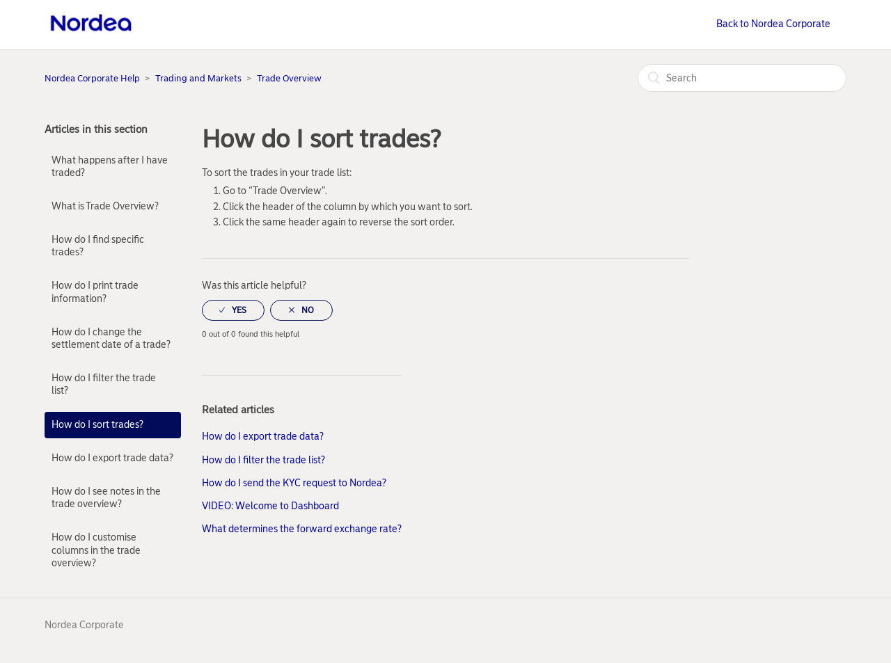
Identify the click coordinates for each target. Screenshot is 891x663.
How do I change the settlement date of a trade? (111, 338)
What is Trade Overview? (105, 206)
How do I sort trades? (97, 425)
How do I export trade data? (112, 458)
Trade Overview (289, 78)
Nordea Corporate (84, 625)
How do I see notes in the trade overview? (106, 498)
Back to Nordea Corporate (773, 24)
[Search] (742, 78)
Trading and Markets (198, 78)
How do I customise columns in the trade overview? (96, 550)
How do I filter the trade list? (104, 384)
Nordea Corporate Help (92, 78)
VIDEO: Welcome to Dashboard (270, 506)
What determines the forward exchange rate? (302, 529)
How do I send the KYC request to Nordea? (294, 483)
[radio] (233, 310)
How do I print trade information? (95, 292)
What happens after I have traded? (110, 166)
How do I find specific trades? (98, 246)
